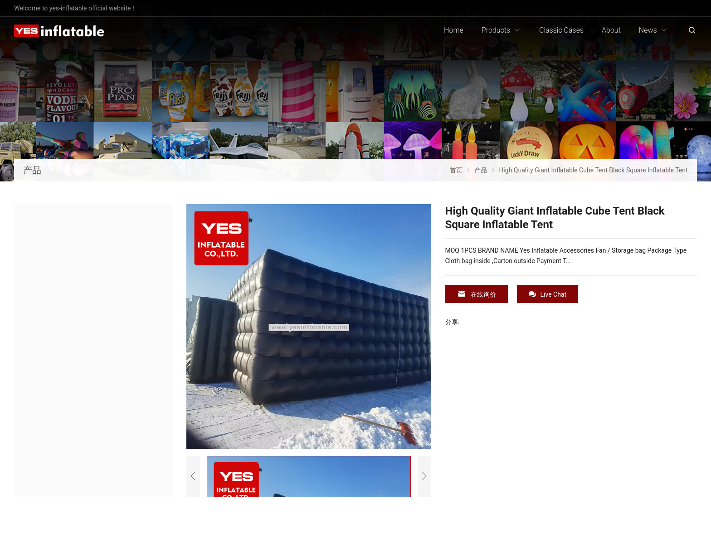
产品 (32, 170)
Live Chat (548, 294)
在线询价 (476, 294)
